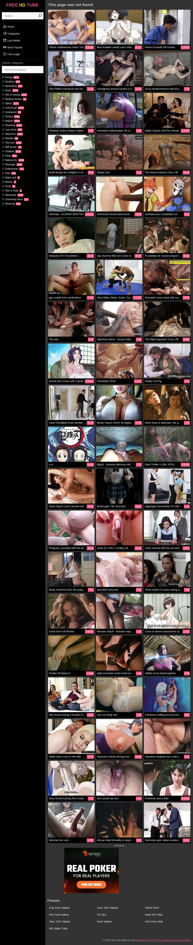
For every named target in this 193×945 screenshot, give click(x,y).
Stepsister (12, 194)
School (11, 116)
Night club (11, 177)
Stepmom (12, 133)
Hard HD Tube (153, 914)
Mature (11, 120)
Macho (9, 181)
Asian (10, 90)
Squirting (12, 125)
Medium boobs (14, 99)
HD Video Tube (58, 928)
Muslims (11, 81)
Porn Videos (104, 921)
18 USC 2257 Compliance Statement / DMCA (169, 940)
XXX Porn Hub (154, 921)
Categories (11, 33)
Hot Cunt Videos (59, 914)
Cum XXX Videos (107, 907)
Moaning (11, 203)
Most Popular (12, 47)
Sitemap (141, 940)
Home (8, 27)
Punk (8, 186)
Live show (12, 129)
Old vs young (14, 94)
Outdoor (11, 151)
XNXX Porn (152, 907)
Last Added (11, 40)
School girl (13, 107)
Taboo (10, 103)
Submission (13, 168)
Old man (12, 142)
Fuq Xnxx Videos (59, 907)
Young (10, 77)
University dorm (15, 199)
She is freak (12, 190)
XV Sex (101, 914)
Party (9, 155)
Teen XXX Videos (59, 921)
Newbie (10, 138)
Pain (9, 173)
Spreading (12, 85)
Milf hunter (12, 147)
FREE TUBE (22, 5)
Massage (12, 164)
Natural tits (13, 160)
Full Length (11, 54)
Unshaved (11, 112)
